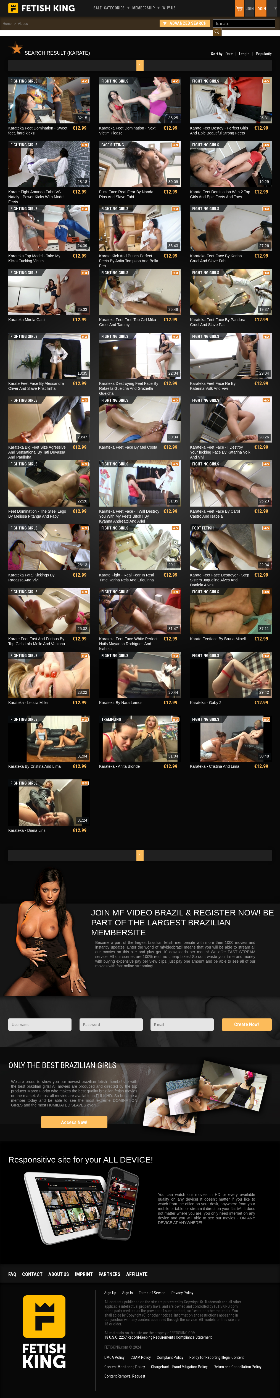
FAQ (12, 1269)
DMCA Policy (114, 1352)
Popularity (264, 48)
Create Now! (246, 1019)
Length (244, 48)
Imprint (84, 1269)
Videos (23, 24)
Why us (169, 8)
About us (58, 1269)
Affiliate (136, 1269)
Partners (109, 1269)
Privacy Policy (182, 1287)
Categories (114, 8)
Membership (143, 8)
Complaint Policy (170, 1352)
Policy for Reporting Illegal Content (216, 1352)
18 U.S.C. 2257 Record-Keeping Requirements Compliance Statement (158, 1332)
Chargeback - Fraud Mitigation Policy (179, 1361)
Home (7, 24)
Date (229, 48)
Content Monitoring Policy (124, 1361)
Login (260, 9)
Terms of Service (152, 1287)
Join (249, 9)
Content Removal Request (124, 1370)
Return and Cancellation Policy (237, 1361)
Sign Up (110, 1287)
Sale (97, 8)
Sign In (127, 1287)
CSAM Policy (141, 1352)
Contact (32, 1269)
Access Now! (74, 1117)
